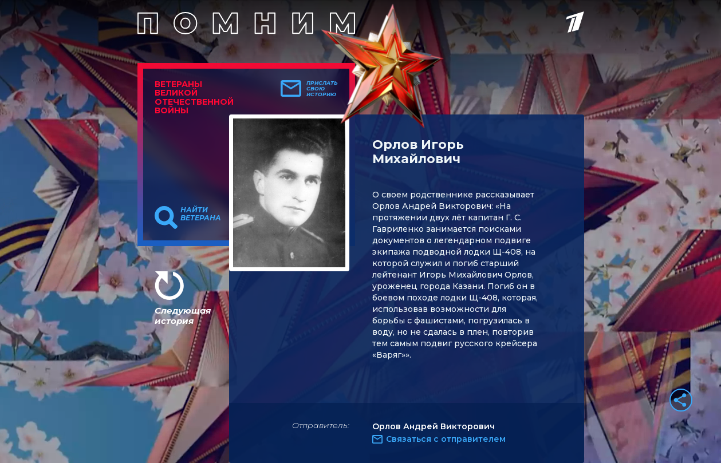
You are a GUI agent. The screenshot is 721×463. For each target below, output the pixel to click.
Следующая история (183, 315)
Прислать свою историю (322, 88)
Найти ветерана (200, 214)
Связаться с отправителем (446, 439)
